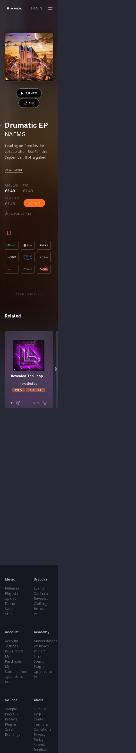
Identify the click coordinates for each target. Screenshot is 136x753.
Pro (26, 254)
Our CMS (80, 688)
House (57, 536)
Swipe (10, 603)
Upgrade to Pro (17, 656)
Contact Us (82, 714)
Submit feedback (86, 709)
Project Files (83, 646)
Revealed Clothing (87, 598)
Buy (67, 258)
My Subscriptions (19, 651)
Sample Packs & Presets (25, 688)
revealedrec (68, 530)
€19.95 (118, 549)
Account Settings (19, 635)
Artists (10, 608)
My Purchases (16, 646)
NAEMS (15, 202)
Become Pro (83, 603)
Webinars (80, 641)
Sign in (114, 8)
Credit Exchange (18, 698)
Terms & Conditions (89, 698)
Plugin (78, 656)
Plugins (11, 693)
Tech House (74, 536)
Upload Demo (16, 598)
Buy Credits (14, 641)
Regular (11, 254)
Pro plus (45, 254)
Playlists (11, 593)
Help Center (82, 693)
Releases (12, 588)
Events (78, 588)
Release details (92, 258)
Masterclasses (84, 635)
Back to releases (70, 362)
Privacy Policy (84, 704)
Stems (78, 651)
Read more (14, 238)
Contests (80, 593)
